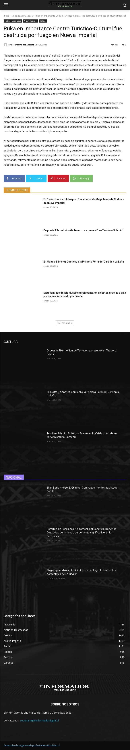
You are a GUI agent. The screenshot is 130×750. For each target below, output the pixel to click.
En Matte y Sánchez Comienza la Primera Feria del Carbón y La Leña (83, 261)
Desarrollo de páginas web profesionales (25, 745)
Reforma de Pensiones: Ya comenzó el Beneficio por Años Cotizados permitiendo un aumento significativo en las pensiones (81, 532)
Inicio (6, 15)
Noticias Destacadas (22, 15)
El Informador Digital (22, 44)
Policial (43, 21)
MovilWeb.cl (53, 745)
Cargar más (65, 323)
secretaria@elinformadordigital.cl (39, 720)
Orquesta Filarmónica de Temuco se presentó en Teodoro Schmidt (83, 230)
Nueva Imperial (30, 21)
